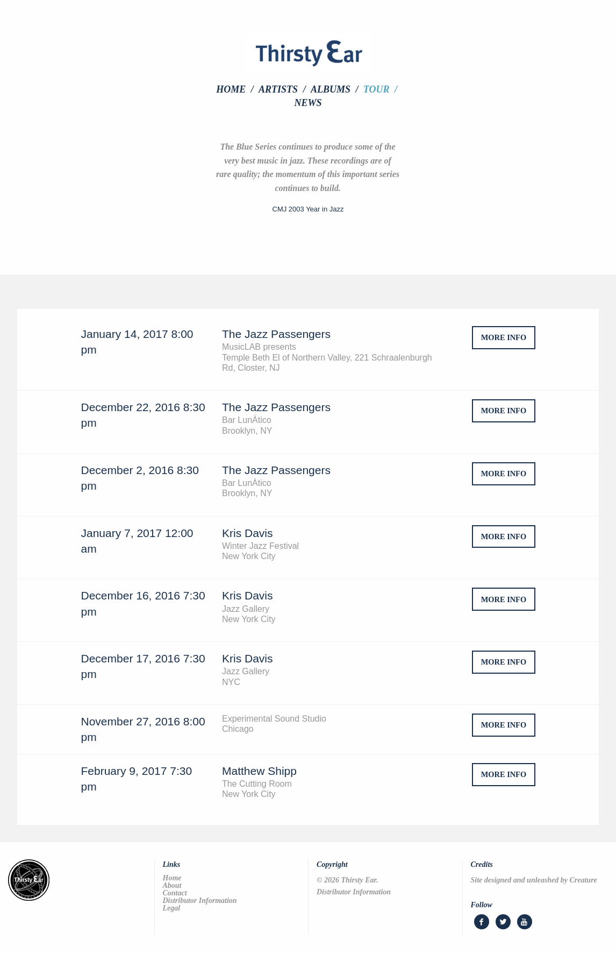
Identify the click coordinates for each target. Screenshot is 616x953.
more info (503, 337)
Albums (330, 89)
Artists (278, 89)
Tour (376, 89)
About (172, 886)
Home (231, 89)
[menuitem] (236, 89)
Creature (583, 880)
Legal (172, 908)
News (307, 103)
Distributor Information (200, 901)
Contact (175, 893)
